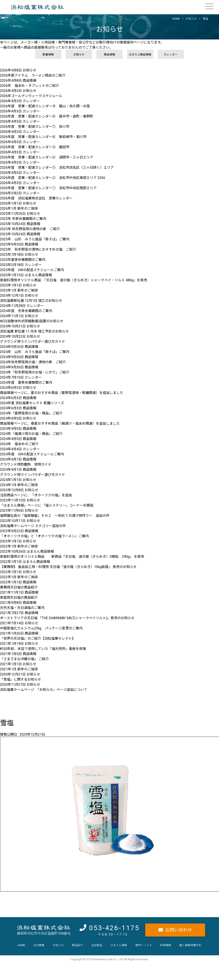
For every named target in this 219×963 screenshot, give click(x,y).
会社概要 (38, 945)
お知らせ (191, 18)
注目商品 (96, 945)
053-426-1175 (114, 928)
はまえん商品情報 (140, 54)
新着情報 (48, 54)
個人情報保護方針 (190, 945)
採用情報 (165, 945)
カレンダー (171, 54)
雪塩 (205, 18)
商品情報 (109, 54)
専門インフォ (143, 945)
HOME (176, 18)
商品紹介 (77, 945)
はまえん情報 (118, 945)
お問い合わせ (178, 929)
